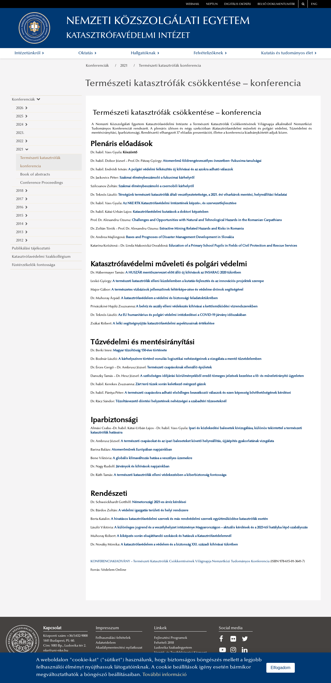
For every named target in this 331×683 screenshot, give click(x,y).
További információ (164, 674)
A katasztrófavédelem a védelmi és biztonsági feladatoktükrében (169, 298)
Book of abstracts (35, 175)
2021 (125, 66)
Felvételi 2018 (164, 642)
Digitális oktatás (237, 4)
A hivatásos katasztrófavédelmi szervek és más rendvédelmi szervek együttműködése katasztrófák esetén (189, 519)
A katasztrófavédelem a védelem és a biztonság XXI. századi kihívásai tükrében (179, 544)
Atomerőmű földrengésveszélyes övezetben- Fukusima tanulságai (212, 161)
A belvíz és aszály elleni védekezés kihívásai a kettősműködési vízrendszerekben (197, 306)
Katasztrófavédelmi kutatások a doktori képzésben (170, 212)
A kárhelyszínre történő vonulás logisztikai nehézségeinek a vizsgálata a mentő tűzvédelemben (189, 359)
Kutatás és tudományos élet (289, 53)
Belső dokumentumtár (276, 4)
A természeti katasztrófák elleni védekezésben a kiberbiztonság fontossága (170, 475)
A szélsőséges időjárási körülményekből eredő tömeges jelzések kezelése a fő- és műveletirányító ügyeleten (222, 376)
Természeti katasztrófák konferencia (170, 66)
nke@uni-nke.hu (55, 650)
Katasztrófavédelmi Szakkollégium (41, 257)
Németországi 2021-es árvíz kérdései (159, 502)
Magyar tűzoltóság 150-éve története (140, 350)
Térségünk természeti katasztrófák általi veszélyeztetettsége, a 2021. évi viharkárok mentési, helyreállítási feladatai (202, 194)
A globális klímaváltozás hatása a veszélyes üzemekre (152, 458)
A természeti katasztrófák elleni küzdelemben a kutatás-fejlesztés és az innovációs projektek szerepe (188, 281)
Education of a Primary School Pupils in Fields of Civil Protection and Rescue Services (233, 245)
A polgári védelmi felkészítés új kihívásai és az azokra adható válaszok (180, 169)
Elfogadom (281, 667)
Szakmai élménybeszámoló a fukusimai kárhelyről (156, 177)
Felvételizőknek (210, 53)
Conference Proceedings (41, 183)
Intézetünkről (29, 53)
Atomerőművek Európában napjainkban (142, 449)
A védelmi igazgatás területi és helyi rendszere (153, 510)
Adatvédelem (106, 642)
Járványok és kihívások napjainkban (142, 466)
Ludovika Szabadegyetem (173, 647)
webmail (192, 4)
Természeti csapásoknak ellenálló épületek (179, 367)
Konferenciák (98, 66)
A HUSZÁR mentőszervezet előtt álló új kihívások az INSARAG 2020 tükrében (183, 272)
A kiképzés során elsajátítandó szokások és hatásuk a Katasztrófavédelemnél (174, 536)
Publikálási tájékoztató (31, 249)
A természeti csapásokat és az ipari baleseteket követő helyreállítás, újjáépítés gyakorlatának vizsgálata (197, 441)
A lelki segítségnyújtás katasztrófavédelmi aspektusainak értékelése (163, 323)
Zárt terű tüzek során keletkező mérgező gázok (171, 384)
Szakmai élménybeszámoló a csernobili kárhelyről (156, 186)
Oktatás (87, 53)
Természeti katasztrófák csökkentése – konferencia (193, 84)
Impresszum (107, 628)
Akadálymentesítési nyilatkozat (119, 647)
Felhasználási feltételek (113, 638)
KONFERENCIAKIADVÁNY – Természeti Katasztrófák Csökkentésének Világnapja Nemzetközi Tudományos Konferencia (180, 561)
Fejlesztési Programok (170, 638)
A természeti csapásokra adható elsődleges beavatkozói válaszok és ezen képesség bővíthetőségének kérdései (208, 392)
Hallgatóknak (145, 53)
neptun (212, 4)
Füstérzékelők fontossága (33, 265)
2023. (20, 133)
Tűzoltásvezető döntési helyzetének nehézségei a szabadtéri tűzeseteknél (171, 401)
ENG (314, 4)
